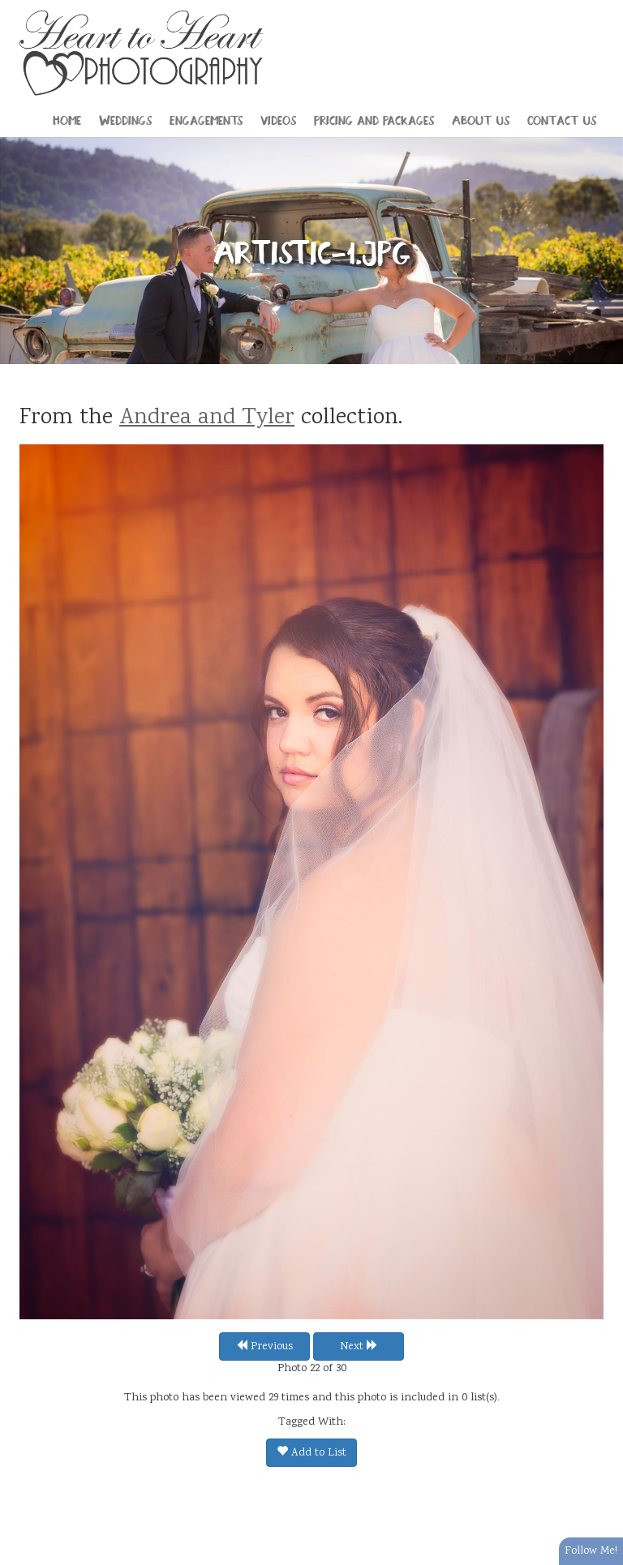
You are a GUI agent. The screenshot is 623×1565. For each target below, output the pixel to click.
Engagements (206, 119)
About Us (480, 119)
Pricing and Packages (374, 119)
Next (359, 1347)
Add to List (311, 1453)
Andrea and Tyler (206, 418)
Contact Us (561, 119)
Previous (264, 1347)
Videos (278, 119)
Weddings (125, 119)
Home (67, 119)
